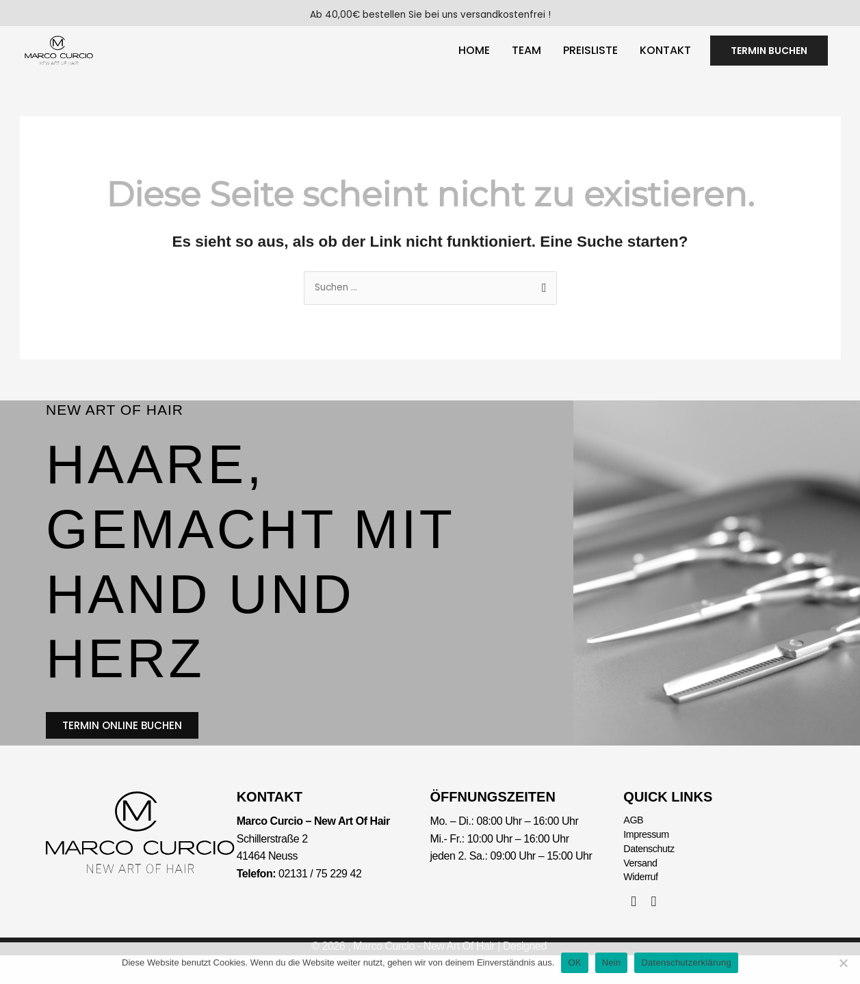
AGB (634, 840)
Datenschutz (652, 872)
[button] (769, 57)
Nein (611, 962)
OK (574, 962)
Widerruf (642, 904)
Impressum (649, 856)
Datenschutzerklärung (686, 962)
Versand (642, 888)
